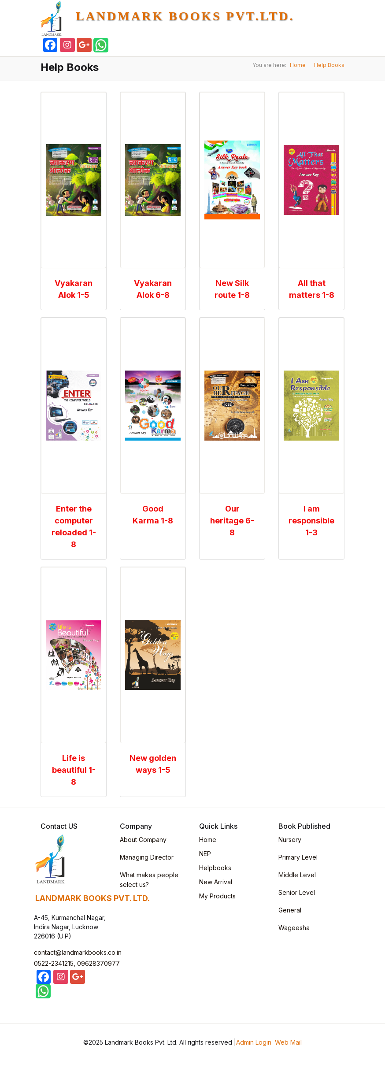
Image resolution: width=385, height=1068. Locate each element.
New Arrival (215, 882)
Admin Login (253, 1042)
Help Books (329, 65)
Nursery (289, 839)
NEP (205, 853)
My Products (217, 896)
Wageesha (294, 927)
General (289, 910)
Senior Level (296, 892)
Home (298, 65)
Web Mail (288, 1042)
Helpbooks (215, 867)
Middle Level (297, 875)
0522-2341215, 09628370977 (77, 963)
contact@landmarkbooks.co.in (78, 952)
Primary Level (298, 857)
